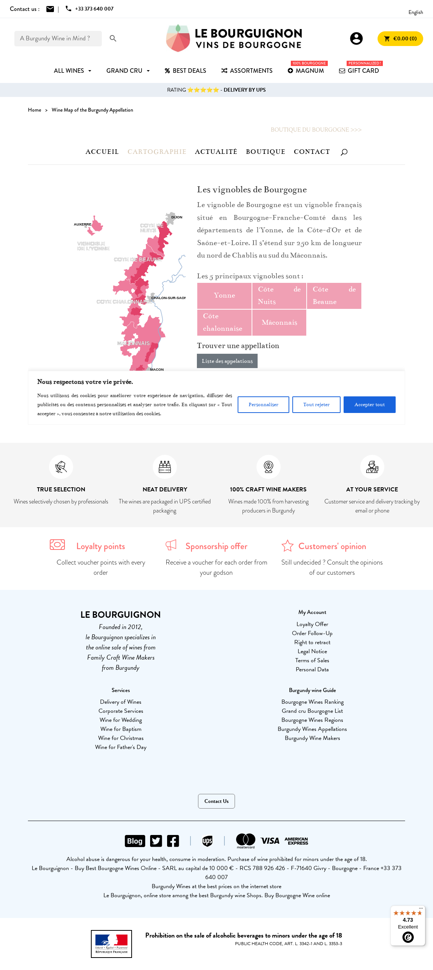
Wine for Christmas (121, 738)
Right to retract (312, 642)
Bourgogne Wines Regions (312, 719)
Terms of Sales (312, 660)
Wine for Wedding (121, 719)
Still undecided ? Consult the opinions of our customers (332, 567)
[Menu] (420, 910)
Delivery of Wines (120, 701)
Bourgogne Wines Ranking (312, 701)
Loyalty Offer (312, 624)
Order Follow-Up (312, 633)
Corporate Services (120, 710)
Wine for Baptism (120, 729)
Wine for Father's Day (120, 747)
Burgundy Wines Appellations (312, 729)
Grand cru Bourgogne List (312, 710)
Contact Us (216, 801)
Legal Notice (312, 651)
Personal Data (312, 669)
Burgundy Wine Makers (312, 738)
